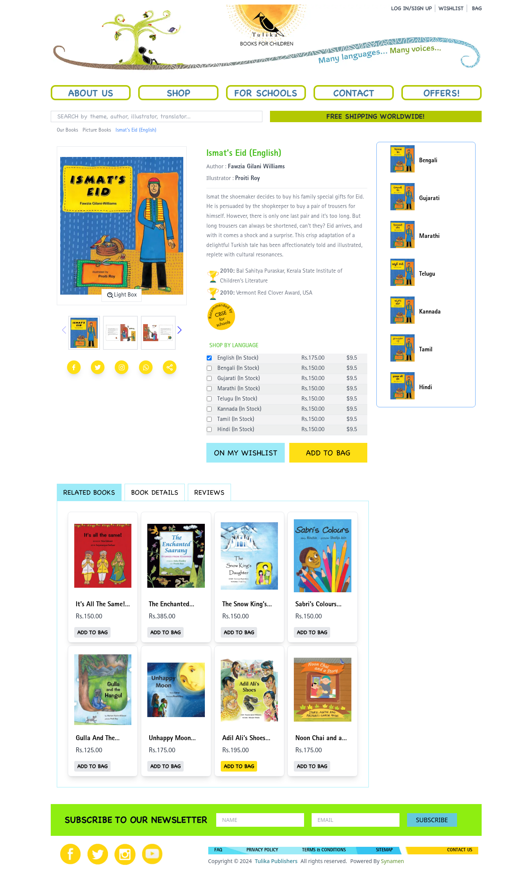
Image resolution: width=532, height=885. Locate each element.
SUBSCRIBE (432, 820)
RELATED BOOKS (89, 492)
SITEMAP (384, 850)
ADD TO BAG (328, 453)
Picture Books (97, 130)
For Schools (265, 92)
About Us (90, 92)
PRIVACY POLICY (262, 850)
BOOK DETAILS (154, 492)
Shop (178, 92)
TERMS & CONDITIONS (324, 850)
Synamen (392, 861)
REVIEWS (209, 492)
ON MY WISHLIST (245, 453)
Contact (353, 92)
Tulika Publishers (276, 861)
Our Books (67, 130)
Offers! (441, 92)
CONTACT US (459, 850)
